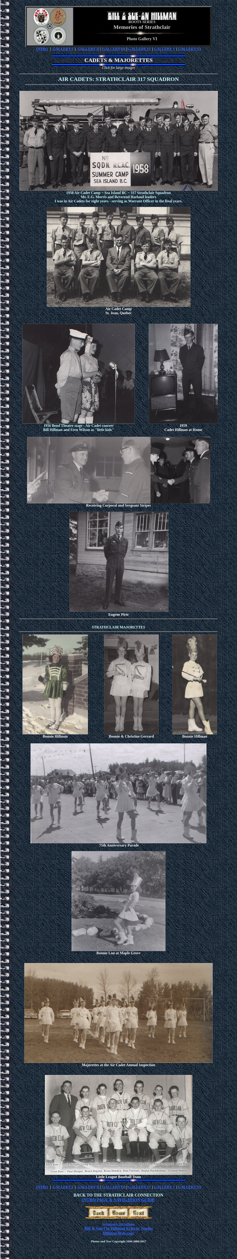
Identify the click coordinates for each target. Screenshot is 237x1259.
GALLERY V (164, 49)
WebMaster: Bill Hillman (118, 1224)
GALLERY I (63, 49)
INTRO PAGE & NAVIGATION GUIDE (118, 1200)
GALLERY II (88, 49)
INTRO (42, 49)
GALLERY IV (139, 49)
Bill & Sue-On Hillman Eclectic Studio (118, 1228)
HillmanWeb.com (118, 1233)
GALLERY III (113, 49)
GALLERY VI (189, 49)
